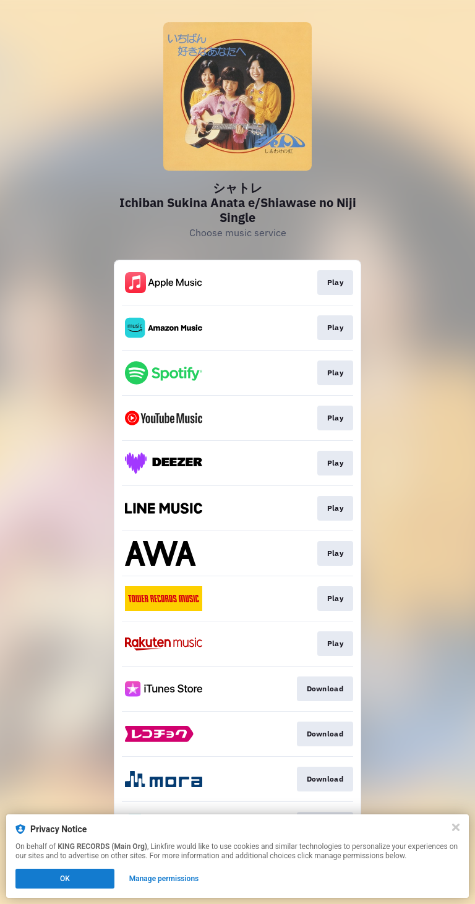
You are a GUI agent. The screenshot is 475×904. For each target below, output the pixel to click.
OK (65, 878)
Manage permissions (164, 878)
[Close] (456, 827)
